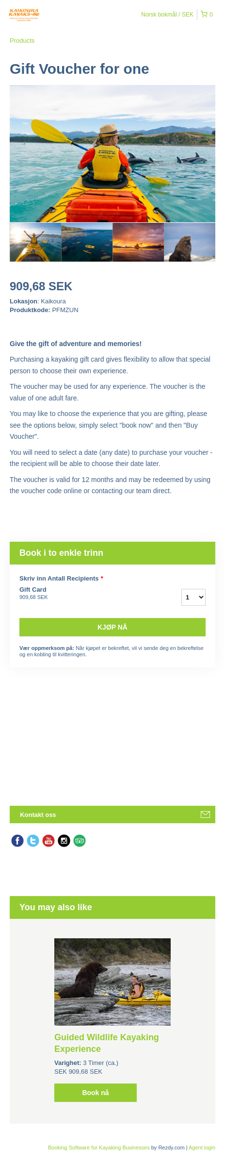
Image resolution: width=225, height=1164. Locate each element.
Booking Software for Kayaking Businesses (99, 1147)
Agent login (202, 1147)
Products (22, 40)
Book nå (95, 1093)
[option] (35, 242)
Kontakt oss (38, 814)
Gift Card (75, 593)
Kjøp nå (112, 627)
